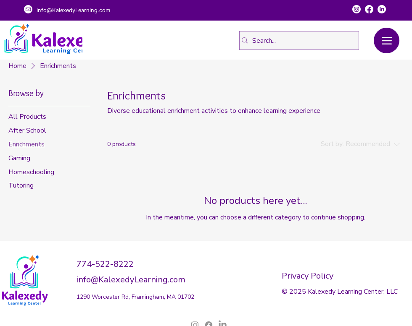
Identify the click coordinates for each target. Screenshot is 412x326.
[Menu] (386, 40)
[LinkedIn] (382, 9)
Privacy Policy (307, 276)
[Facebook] (369, 9)
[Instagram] (356, 9)
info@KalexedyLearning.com (131, 279)
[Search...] (296, 40)
